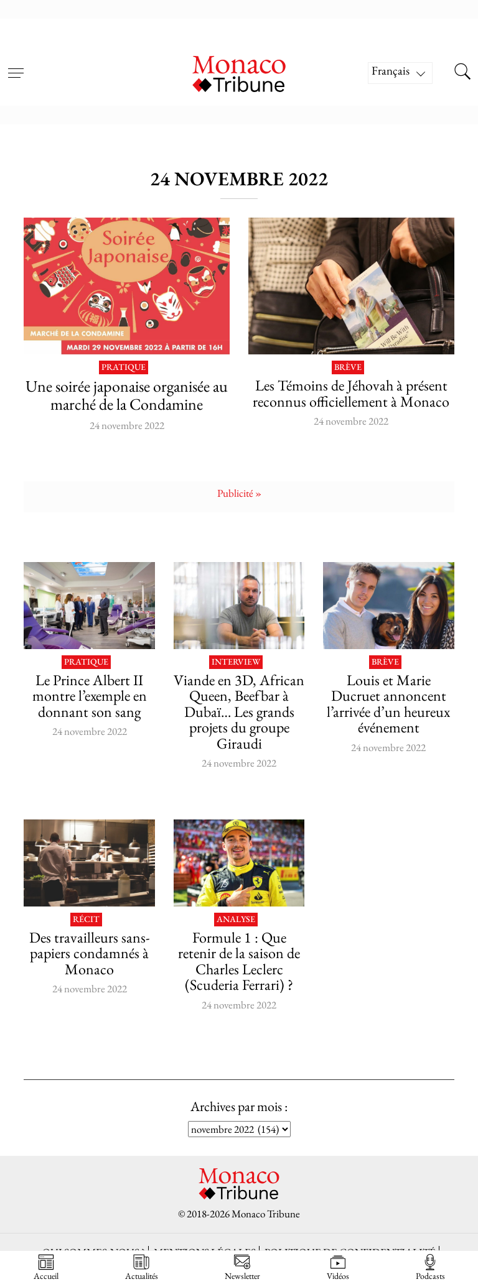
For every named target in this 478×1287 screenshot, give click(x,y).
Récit (86, 920)
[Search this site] (462, 72)
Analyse (236, 920)
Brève (348, 367)
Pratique (123, 367)
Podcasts (430, 1267)
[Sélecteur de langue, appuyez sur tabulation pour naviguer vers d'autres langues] (400, 73)
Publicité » (239, 493)
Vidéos (338, 1267)
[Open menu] (15, 65)
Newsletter (242, 1267)
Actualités (141, 1267)
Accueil (46, 1267)
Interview (236, 662)
